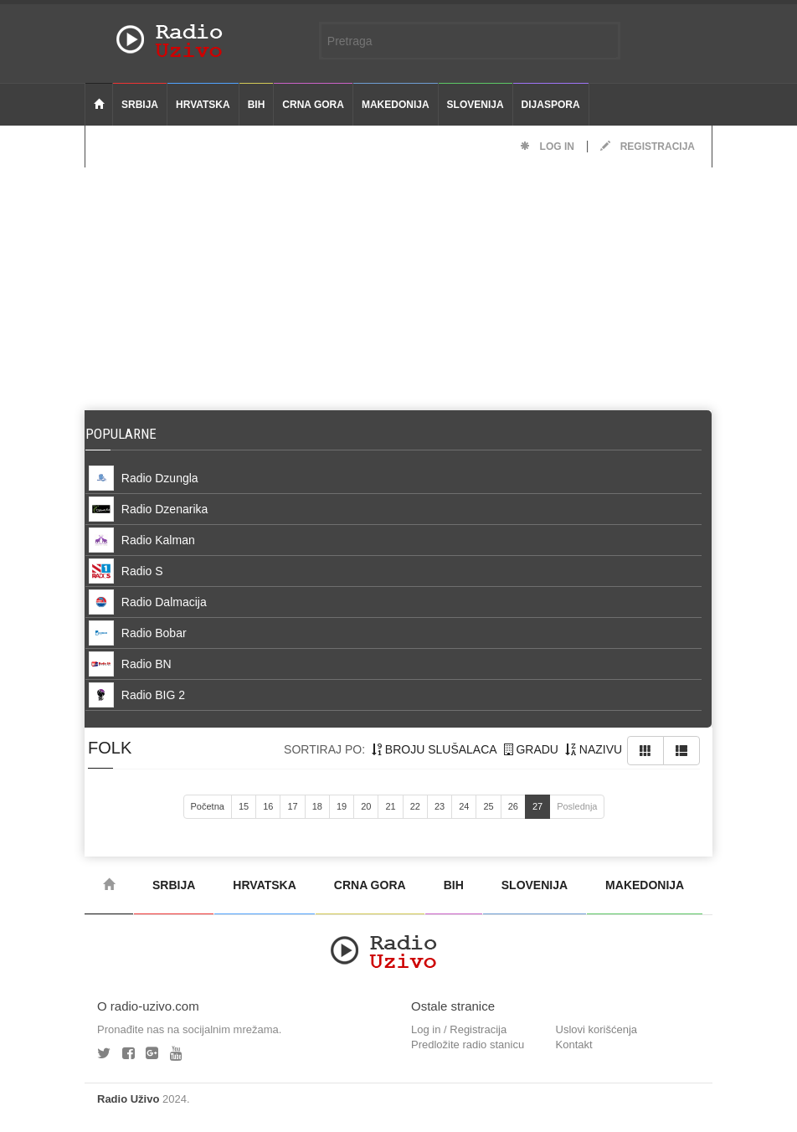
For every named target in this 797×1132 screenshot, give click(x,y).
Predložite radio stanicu (467, 1044)
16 (268, 806)
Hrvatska (203, 105)
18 (317, 806)
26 (513, 806)
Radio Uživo (128, 1099)
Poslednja (577, 806)
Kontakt (574, 1044)
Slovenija (475, 105)
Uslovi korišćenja (597, 1029)
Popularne (124, 433)
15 (244, 806)
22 (415, 806)
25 (488, 806)
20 (366, 806)
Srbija (139, 105)
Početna (207, 806)
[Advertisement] (398, 284)
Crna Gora (313, 105)
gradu (531, 749)
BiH (256, 105)
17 (292, 806)
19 (342, 806)
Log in (547, 146)
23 (439, 806)
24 (464, 806)
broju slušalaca (434, 749)
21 (390, 806)
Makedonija (395, 105)
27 (537, 806)
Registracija (647, 146)
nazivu (593, 749)
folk (109, 747)
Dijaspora (551, 105)
